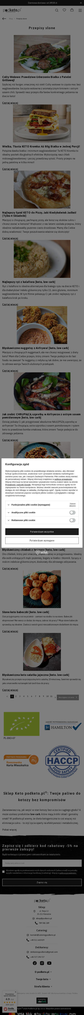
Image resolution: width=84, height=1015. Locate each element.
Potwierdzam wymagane (42, 540)
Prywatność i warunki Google (18, 485)
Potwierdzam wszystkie (42, 531)
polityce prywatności (63, 479)
